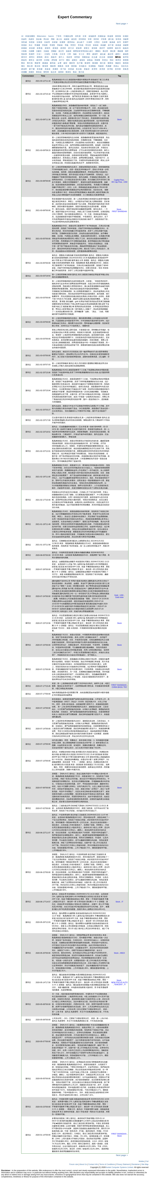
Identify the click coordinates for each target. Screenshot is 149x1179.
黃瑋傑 (118, 69)
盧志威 (103, 54)
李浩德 (80, 45)
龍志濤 (53, 72)
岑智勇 (103, 39)
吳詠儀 (38, 39)
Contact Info (93, 1164)
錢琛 (65, 63)
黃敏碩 (87, 69)
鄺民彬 (53, 63)
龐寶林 (61, 72)
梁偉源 (55, 48)
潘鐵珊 (120, 51)
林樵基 (24, 48)
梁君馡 (63, 48)
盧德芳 (95, 54)
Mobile (141, 1161)
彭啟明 (47, 42)
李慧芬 (73, 45)
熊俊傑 (24, 54)
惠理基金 (71, 42)
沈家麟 (31, 51)
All (22, 36)
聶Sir (47, 57)
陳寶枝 (110, 63)
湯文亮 (61, 51)
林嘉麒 (103, 45)
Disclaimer (135, 1164)
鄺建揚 (45, 63)
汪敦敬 (24, 51)
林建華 (125, 45)
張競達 (31, 42)
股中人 (61, 57)
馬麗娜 (108, 66)
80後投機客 (30, 36)
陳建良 (118, 63)
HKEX (122, 953)
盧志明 (110, 54)
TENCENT (118, 985)
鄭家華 (37, 63)
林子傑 (111, 45)
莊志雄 (102, 57)
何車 (84, 36)
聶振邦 (54, 57)
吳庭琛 (31, 39)
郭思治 (105, 60)
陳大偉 (103, 63)
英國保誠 (86, 57)
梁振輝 (79, 48)
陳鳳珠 (60, 66)
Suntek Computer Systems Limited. (119, 1167)
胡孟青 (69, 57)
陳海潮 (45, 66)
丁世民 (59, 36)
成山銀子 (80, 42)
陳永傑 (30, 66)
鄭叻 (23, 63)
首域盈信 (82, 66)
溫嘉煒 (68, 51)
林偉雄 (96, 45)
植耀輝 (110, 48)
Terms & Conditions (107, 1164)
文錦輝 (104, 42)
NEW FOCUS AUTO (119, 982)
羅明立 (32, 57)
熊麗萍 (31, 54)
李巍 (66, 45)
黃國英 (55, 69)
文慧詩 (97, 42)
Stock (119, 120)
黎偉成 (38, 72)
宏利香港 (82, 39)
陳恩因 (125, 63)
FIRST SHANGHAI (119, 211)
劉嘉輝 (110, 36)
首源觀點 (92, 66)
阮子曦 (80, 63)
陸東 (67, 66)
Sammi (51, 36)
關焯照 (72, 63)
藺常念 (31, 60)
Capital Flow (119, 180)
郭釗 (112, 60)
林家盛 (118, 45)
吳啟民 (24, 39)
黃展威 (71, 69)
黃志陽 (79, 69)
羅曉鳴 (40, 57)
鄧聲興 (125, 60)
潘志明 (105, 51)
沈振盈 (46, 51)
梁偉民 (47, 48)
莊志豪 (94, 57)
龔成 (75, 72)
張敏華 (125, 39)
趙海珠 (82, 60)
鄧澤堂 (118, 60)
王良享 (62, 54)
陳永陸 (37, 66)
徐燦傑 (62, 42)
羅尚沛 (24, 57)
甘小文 (81, 54)
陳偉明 (87, 63)
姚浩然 (74, 39)
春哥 (119, 42)
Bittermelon (41, 36)
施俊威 (112, 42)
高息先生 (124, 66)
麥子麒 (32, 69)
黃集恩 (125, 69)
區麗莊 (125, 36)
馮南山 (116, 66)
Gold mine (119, 597)
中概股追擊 (68, 36)
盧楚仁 (118, 54)
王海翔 (47, 54)
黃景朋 (102, 69)
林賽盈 (40, 48)
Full (147, 1161)
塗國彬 (53, 51)
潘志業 (112, 51)
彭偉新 (39, 42)
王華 (69, 54)
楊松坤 (118, 48)
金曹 (59, 63)
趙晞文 (74, 60)
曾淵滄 (24, 45)
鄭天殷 (30, 63)
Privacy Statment (123, 1164)
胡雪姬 (77, 57)
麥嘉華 (24, 69)
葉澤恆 (125, 57)
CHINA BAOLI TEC (119, 687)
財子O (61, 60)
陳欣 (23, 66)
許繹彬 (47, 60)
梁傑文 (87, 48)
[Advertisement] (10, 60)
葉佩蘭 (110, 57)
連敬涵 (90, 60)
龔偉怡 (68, 72)
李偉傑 (45, 45)
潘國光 (98, 51)
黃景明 (94, 69)
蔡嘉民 (24, 60)
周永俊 (46, 39)
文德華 (89, 42)
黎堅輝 (46, 72)
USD (125, 182)
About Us (83, 1164)
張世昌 (118, 39)
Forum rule (73, 1164)
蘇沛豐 (39, 60)
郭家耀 (97, 60)
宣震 (89, 39)
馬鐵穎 (101, 66)
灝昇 (126, 51)
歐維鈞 (125, 48)
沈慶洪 (38, 51)
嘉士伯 (59, 39)
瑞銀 (75, 54)
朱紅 (30, 45)
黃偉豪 (40, 69)
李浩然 (88, 45)
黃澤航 (110, 69)
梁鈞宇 (102, 48)
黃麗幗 (24, 72)
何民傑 (78, 36)
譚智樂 (54, 60)
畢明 (88, 54)
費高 (68, 60)
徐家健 (55, 42)
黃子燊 (63, 69)
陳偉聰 (95, 63)
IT (122, 902)
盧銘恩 (125, 54)
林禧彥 (32, 48)
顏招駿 (74, 66)
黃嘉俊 (47, 69)
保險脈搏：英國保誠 (98, 36)
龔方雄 (81, 72)
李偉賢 (52, 45)
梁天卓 (71, 48)
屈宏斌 (96, 39)
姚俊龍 (66, 39)
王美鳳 (55, 54)
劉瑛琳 (118, 36)
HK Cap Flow (116, 182)
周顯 (53, 39)
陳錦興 (53, 66)
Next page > (121, 23)
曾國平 (125, 42)
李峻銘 (60, 45)
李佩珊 (37, 45)
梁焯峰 (94, 48)
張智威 (24, 42)
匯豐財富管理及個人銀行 (83, 51)
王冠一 (39, 54)
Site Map (144, 1164)
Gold (116, 595)
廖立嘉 (111, 39)
